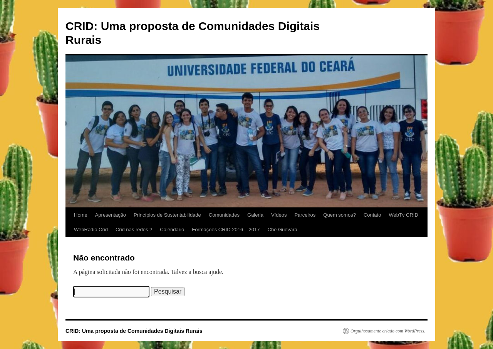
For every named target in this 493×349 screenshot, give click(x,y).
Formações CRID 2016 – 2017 (226, 229)
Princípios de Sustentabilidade (167, 215)
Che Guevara (282, 229)
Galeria (255, 215)
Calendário (172, 229)
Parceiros (304, 215)
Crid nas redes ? (134, 229)
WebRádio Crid (91, 229)
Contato (372, 215)
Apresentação (110, 215)
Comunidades (224, 215)
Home (80, 215)
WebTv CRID (403, 215)
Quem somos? (339, 215)
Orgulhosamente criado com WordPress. (387, 331)
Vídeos (279, 215)
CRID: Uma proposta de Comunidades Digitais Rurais (134, 331)
